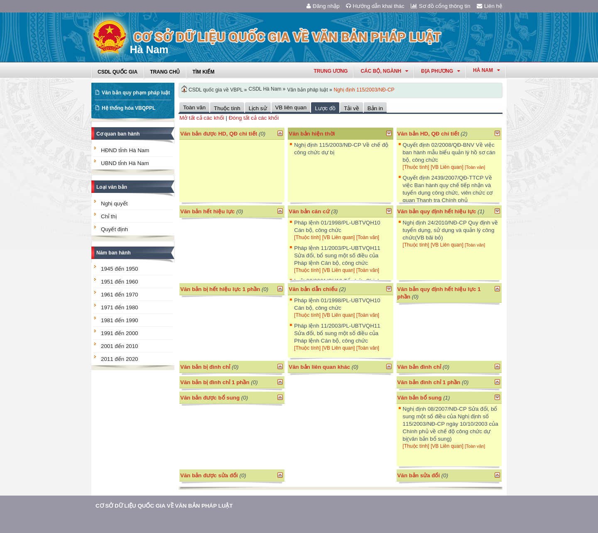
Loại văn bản (111, 187)
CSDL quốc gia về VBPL (216, 90)
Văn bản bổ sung (419, 398)
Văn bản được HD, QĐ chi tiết (218, 134)
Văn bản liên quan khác (319, 367)
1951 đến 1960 (119, 282)
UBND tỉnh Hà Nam (125, 163)
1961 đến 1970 (119, 294)
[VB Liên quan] (448, 167)
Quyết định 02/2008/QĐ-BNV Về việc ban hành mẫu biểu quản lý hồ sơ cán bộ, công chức (449, 152)
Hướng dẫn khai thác (375, 6)
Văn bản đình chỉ (419, 367)
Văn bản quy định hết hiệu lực (436, 211)
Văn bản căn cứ (309, 211)
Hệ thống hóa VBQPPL (128, 108)
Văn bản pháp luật (307, 90)
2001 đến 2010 (119, 346)
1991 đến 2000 (119, 333)
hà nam (486, 70)
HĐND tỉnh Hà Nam (125, 150)
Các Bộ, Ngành (384, 71)
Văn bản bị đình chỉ (205, 367)
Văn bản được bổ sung (210, 398)
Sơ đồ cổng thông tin (441, 6)
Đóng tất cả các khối (254, 118)
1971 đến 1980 (119, 307)
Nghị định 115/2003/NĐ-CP (364, 90)
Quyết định (114, 229)
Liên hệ (489, 6)
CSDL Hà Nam (265, 89)
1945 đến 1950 (119, 269)
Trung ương (331, 71)
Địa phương (440, 71)
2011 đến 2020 (119, 359)
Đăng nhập (323, 6)
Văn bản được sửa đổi (209, 475)
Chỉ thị (109, 216)
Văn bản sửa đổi (418, 475)
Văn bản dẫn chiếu (313, 289)
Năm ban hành (113, 253)
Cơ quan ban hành (118, 134)
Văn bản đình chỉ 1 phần (429, 382)
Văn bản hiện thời (312, 134)
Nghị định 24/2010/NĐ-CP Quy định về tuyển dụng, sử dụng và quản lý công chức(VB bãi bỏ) (450, 230)
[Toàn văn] (475, 167)
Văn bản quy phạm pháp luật (136, 93)
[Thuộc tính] (416, 167)
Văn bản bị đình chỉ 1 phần (215, 382)
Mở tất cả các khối (201, 118)
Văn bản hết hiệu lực (207, 211)
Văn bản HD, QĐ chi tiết (429, 134)
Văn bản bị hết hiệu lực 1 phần (220, 289)
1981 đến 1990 (119, 320)
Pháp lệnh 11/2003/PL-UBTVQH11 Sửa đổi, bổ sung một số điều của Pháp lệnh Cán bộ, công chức (337, 255)
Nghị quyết (114, 203)
